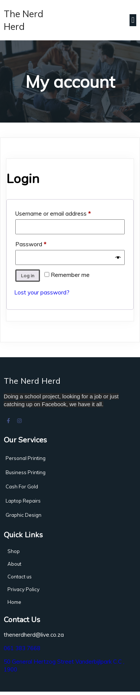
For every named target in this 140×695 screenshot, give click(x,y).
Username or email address (64, 214)
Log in (27, 277)
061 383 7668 (22, 651)
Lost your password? (41, 294)
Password (42, 245)
